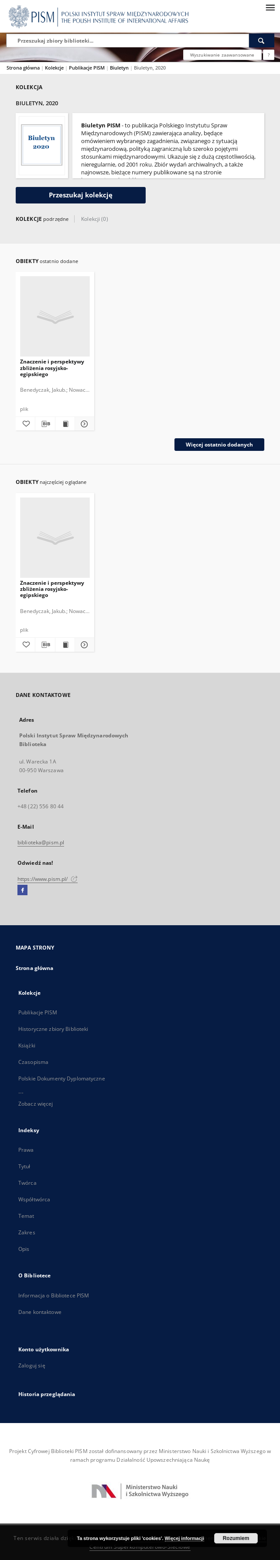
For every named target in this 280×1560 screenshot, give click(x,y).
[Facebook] (22, 890)
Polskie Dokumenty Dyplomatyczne (61, 1078)
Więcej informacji (184, 1538)
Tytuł (24, 1166)
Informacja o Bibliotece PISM (53, 1295)
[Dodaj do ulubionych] (25, 424)
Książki (26, 1045)
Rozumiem (236, 1538)
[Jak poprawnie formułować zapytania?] (268, 55)
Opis (23, 1249)
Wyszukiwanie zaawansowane (222, 55)
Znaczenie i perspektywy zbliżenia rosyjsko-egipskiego (52, 367)
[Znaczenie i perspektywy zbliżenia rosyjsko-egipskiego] (54, 317)
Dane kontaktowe (39, 1312)
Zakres (26, 1232)
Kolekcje (55, 67)
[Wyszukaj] (261, 40)
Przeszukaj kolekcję (81, 195)
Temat (26, 1216)
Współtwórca (34, 1199)
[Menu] (270, 7)
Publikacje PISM (87, 67)
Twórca (27, 1183)
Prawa (26, 1149)
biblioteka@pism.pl (40, 842)
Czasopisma (33, 1062)
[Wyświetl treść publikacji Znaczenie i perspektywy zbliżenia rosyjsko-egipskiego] (65, 424)
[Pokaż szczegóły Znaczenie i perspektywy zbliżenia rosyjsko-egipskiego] (83, 424)
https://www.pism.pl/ (47, 879)
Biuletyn (120, 67)
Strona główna (23, 67)
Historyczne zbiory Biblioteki (53, 1029)
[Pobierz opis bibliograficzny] (45, 424)
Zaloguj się (31, 1365)
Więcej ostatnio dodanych (219, 444)
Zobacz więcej (35, 1103)
